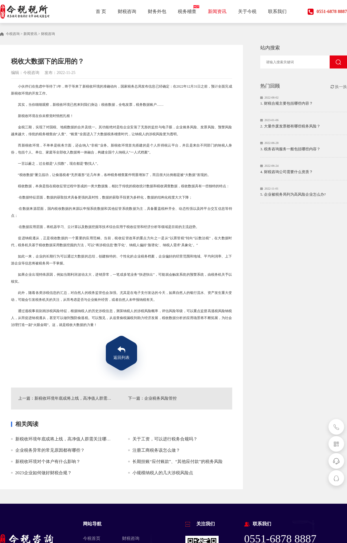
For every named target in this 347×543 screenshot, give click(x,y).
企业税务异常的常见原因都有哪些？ (50, 450)
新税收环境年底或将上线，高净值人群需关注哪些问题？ (69, 439)
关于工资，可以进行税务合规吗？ (165, 439)
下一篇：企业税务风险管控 (152, 398)
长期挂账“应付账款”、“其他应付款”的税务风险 (177, 461)
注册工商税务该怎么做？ (156, 450)
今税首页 (91, 538)
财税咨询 (48, 34)
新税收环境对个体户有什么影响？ (47, 461)
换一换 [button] (339, 87)
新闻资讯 (30, 34)
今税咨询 (13, 34)
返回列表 (121, 357)
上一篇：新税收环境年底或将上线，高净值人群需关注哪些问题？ (66, 398)
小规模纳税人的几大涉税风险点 (162, 472)
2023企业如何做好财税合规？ (43, 472)
